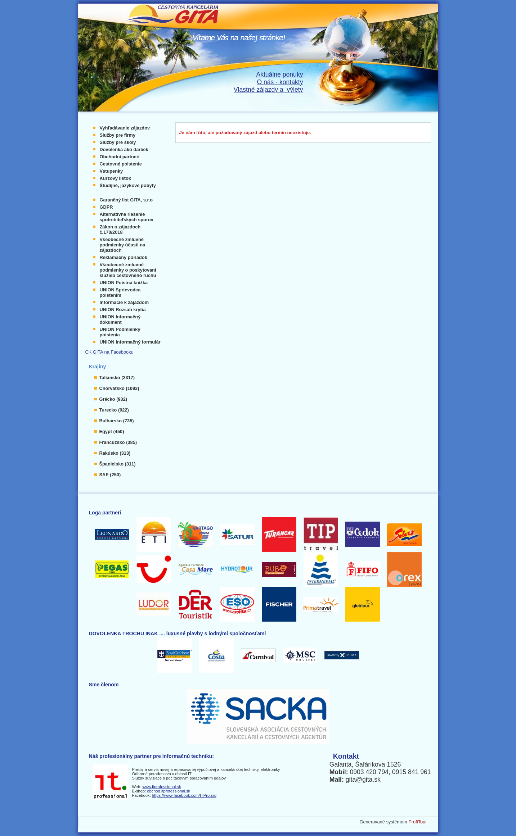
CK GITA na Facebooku (109, 352)
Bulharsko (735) (116, 420)
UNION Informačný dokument (120, 319)
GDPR (106, 207)
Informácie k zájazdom (124, 302)
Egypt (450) (111, 431)
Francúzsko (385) (118, 442)
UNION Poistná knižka (124, 282)
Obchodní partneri (120, 156)
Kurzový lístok (115, 178)
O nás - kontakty (280, 82)
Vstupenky (111, 171)
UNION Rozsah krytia (123, 309)
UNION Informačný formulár (130, 342)
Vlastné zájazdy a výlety (268, 89)
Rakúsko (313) (115, 453)
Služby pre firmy (118, 135)
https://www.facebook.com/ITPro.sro (184, 795)
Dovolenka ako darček (124, 149)
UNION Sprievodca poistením (120, 292)
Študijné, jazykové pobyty (128, 185)
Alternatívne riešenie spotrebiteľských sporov (126, 217)
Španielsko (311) (117, 464)
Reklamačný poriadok (123, 257)
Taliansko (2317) (117, 377)
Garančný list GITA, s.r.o (126, 200)
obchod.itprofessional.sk (168, 791)
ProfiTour (417, 821)
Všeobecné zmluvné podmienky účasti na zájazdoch (122, 245)
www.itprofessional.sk (162, 787)
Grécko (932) (113, 399)
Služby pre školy (118, 142)
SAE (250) (110, 474)
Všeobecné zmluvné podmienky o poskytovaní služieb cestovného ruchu (128, 270)
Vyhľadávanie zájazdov (125, 128)
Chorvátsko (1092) (119, 388)
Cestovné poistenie (121, 164)
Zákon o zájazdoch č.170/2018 (120, 229)
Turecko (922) (114, 410)
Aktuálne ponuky (279, 74)
